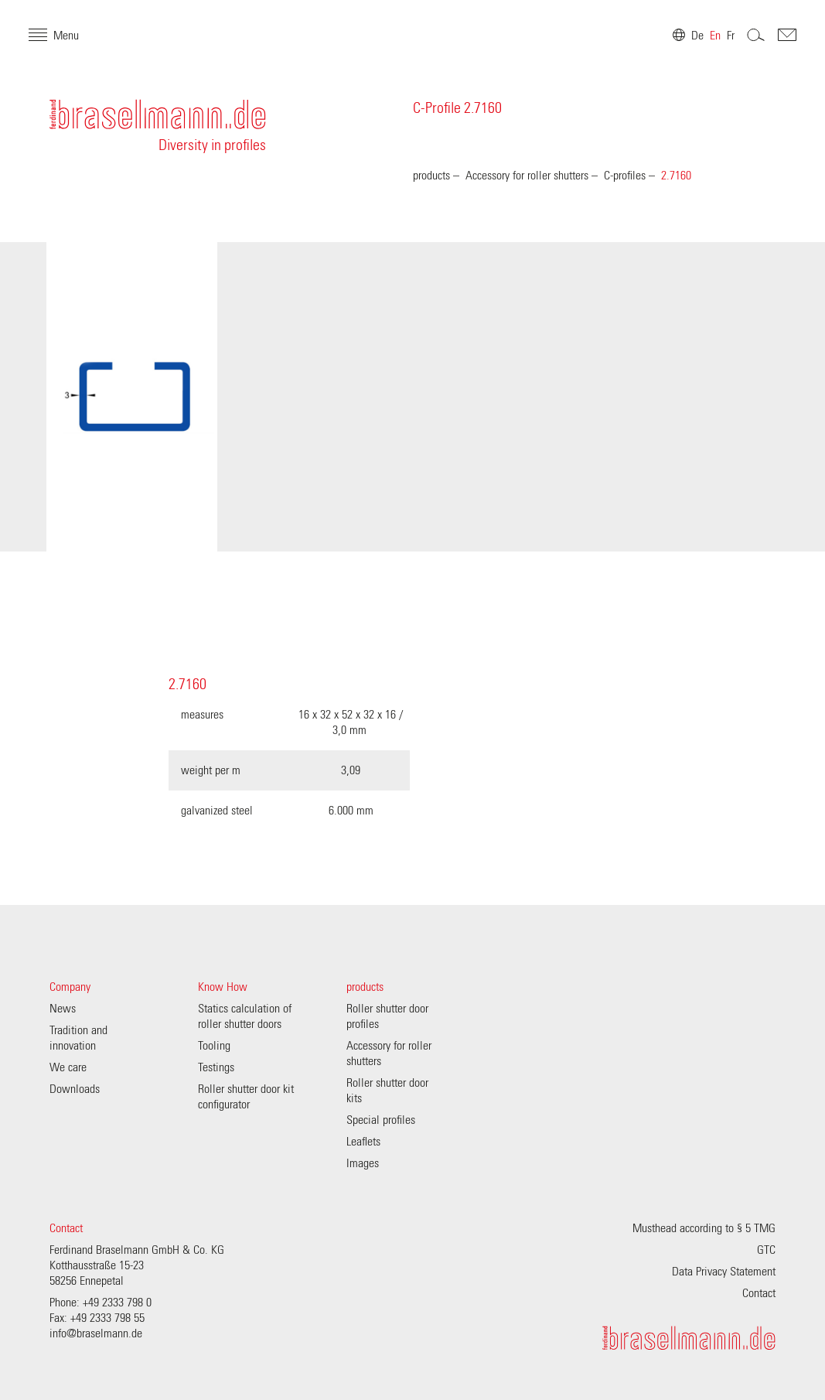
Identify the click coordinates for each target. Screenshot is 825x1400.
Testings (216, 1067)
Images (362, 1163)
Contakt (766, 56)
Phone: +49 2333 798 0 (100, 1302)
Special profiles (380, 1120)
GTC (766, 1250)
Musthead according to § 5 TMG (704, 1228)
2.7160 (676, 175)
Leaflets (363, 1141)
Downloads (74, 1089)
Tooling (214, 1046)
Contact (66, 1228)
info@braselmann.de (95, 1333)
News (62, 1008)
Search (735, 56)
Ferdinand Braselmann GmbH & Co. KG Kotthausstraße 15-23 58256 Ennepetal (136, 1265)
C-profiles (625, 175)
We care (68, 1067)
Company (69, 987)
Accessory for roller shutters (526, 175)
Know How (222, 987)
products (431, 175)
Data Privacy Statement (724, 1271)
